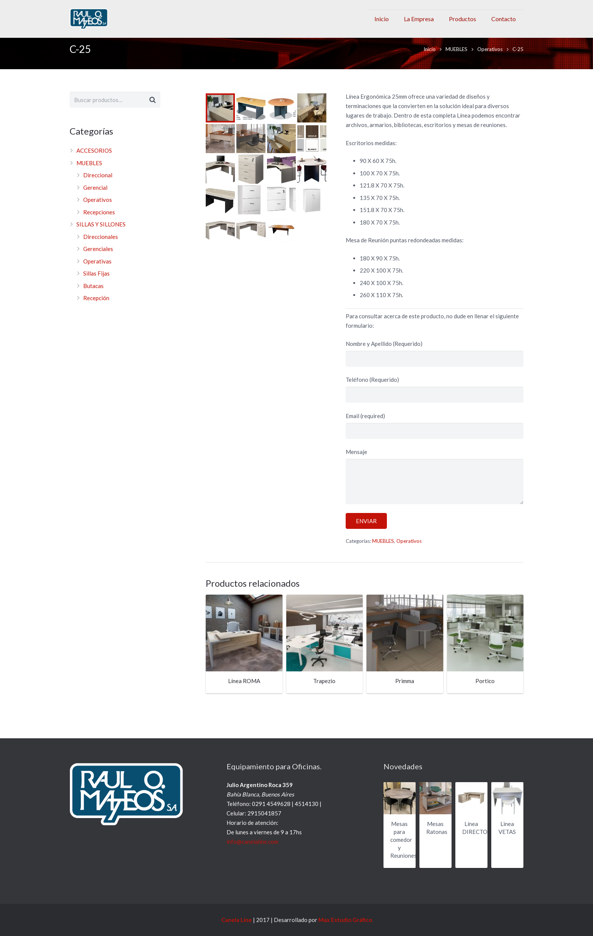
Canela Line (236, 919)
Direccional (97, 184)
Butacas (93, 294)
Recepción (96, 307)
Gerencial (95, 196)
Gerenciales (98, 257)
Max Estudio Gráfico (345, 919)
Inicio (430, 58)
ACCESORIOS (94, 159)
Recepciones (99, 220)
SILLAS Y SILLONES (101, 233)
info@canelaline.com (252, 841)
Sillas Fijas (96, 282)
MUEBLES (456, 58)
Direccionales (100, 245)
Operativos (490, 58)
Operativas (97, 270)
